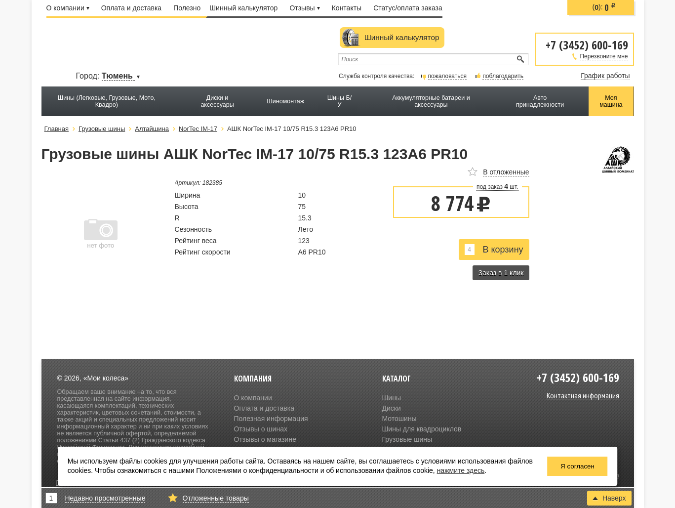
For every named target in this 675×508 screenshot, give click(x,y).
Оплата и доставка (131, 8)
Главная (56, 128)
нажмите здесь (461, 470)
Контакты (346, 8)
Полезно (186, 8)
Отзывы (304, 8)
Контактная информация (583, 395)
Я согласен (577, 466)
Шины (391, 398)
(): (604, 7)
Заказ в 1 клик (500, 273)
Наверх (609, 498)
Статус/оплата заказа (407, 8)
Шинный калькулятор (243, 8)
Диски (391, 408)
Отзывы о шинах (260, 429)
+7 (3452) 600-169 (587, 44)
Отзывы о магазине (265, 439)
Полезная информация (271, 419)
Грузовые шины (407, 439)
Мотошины (399, 419)
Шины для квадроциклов (422, 429)
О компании (67, 8)
